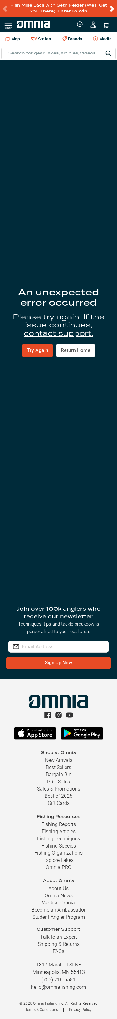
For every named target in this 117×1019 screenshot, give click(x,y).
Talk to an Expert (58, 937)
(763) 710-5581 (58, 980)
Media (102, 39)
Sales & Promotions (58, 789)
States (41, 39)
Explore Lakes (58, 860)
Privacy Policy (80, 1009)
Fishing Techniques (58, 839)
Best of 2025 (58, 796)
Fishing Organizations (58, 853)
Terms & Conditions (41, 1009)
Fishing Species (58, 846)
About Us (58, 888)
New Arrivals (58, 760)
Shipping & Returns (59, 944)
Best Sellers (58, 767)
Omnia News (59, 896)
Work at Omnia (58, 903)
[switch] (105, 250)
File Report (94, 70)
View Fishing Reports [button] (59, 388)
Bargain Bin (58, 774)
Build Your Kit (58, 454)
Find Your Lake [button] (91, 175)
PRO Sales (58, 782)
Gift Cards (59, 803)
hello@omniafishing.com (58, 987)
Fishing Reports (58, 824)
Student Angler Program (58, 917)
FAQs (58, 951)
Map (12, 38)
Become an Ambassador (58, 910)
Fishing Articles (59, 831)
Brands (72, 39)
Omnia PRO (58, 867)
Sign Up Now (58, 663)
